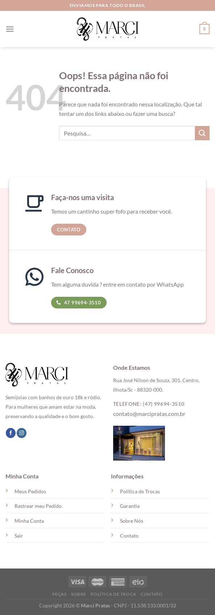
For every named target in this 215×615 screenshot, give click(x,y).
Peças (59, 594)
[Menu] (9, 29)
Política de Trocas (140, 491)
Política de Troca (113, 594)
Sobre (78, 594)
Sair (19, 536)
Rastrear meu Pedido (38, 506)
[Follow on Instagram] (21, 433)
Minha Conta (29, 521)
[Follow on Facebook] (11, 433)
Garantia (130, 506)
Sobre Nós (131, 521)
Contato (129, 536)
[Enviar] (202, 133)
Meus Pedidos (30, 491)
